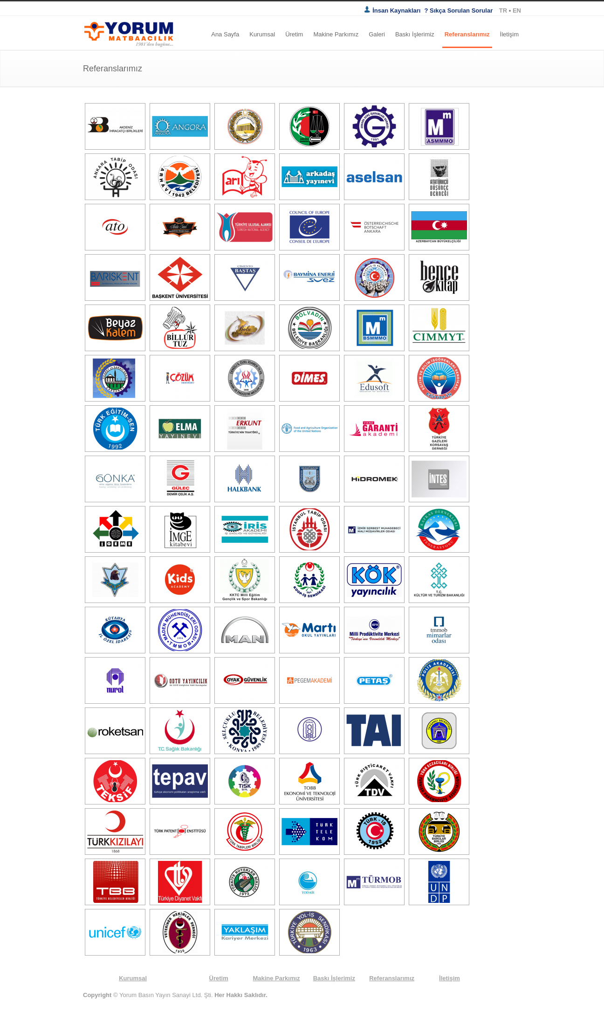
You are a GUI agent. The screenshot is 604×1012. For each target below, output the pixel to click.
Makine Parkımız (335, 34)
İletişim (509, 34)
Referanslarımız (467, 34)
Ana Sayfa (225, 34)
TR (504, 10)
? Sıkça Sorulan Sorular (459, 10)
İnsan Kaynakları (392, 10)
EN (517, 10)
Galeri (377, 34)
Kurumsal (262, 34)
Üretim (294, 34)
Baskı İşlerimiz (414, 34)
